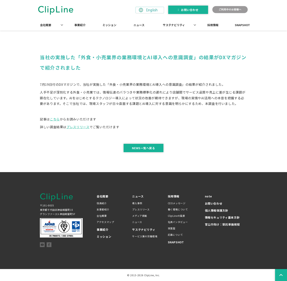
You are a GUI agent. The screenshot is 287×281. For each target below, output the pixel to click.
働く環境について (178, 209)
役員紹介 (102, 203)
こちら (55, 119)
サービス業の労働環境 (144, 236)
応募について (175, 234)
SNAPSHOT (242, 25)
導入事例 (137, 203)
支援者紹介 (103, 209)
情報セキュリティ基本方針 (222, 217)
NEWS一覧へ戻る (143, 148)
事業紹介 (80, 25)
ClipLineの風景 (176, 215)
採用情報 (212, 25)
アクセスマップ (105, 222)
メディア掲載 (139, 215)
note (208, 196)
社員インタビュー (178, 222)
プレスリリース (77, 126)
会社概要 (45, 25)
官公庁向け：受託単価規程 (222, 224)
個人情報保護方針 (216, 210)
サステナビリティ (174, 25)
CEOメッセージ (177, 203)
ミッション (109, 25)
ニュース (139, 25)
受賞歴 (171, 228)
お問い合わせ (189, 10)
